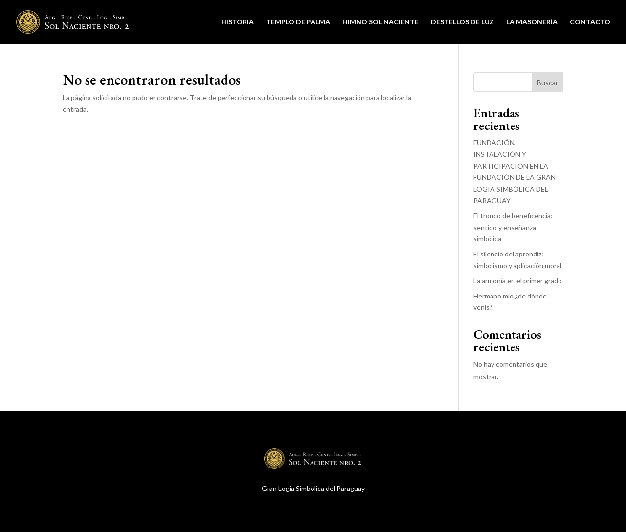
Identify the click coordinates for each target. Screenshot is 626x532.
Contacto (590, 22)
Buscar (547, 82)
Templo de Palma (298, 22)
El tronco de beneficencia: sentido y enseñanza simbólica (513, 227)
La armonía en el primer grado (517, 281)
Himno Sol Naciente (380, 22)
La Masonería (532, 22)
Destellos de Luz (462, 22)
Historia (237, 22)
